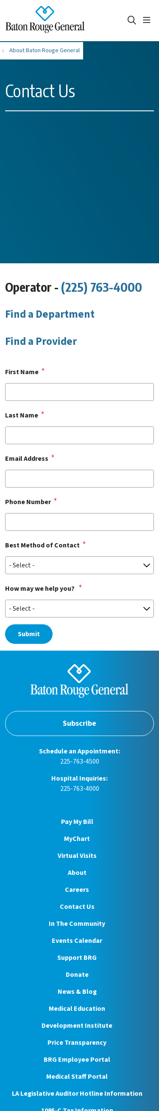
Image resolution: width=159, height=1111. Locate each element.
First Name (22, 372)
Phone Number (28, 502)
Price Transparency (76, 1042)
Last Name (21, 415)
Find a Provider (41, 341)
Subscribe (79, 723)
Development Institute (77, 1025)
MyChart (77, 838)
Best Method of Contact (42, 545)
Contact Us (77, 906)
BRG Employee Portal (77, 1059)
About (77, 872)
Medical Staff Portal (77, 1076)
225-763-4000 (79, 788)
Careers (77, 889)
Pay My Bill (77, 821)
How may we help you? (40, 588)
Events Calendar (77, 940)
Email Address (26, 458)
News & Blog (77, 991)
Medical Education (77, 1008)
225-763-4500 (79, 761)
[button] (148, 20)
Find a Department (50, 314)
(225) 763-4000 (101, 286)
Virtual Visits (77, 855)
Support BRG (77, 957)
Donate (77, 974)
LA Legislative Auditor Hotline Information (77, 1093)
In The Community (77, 923)
